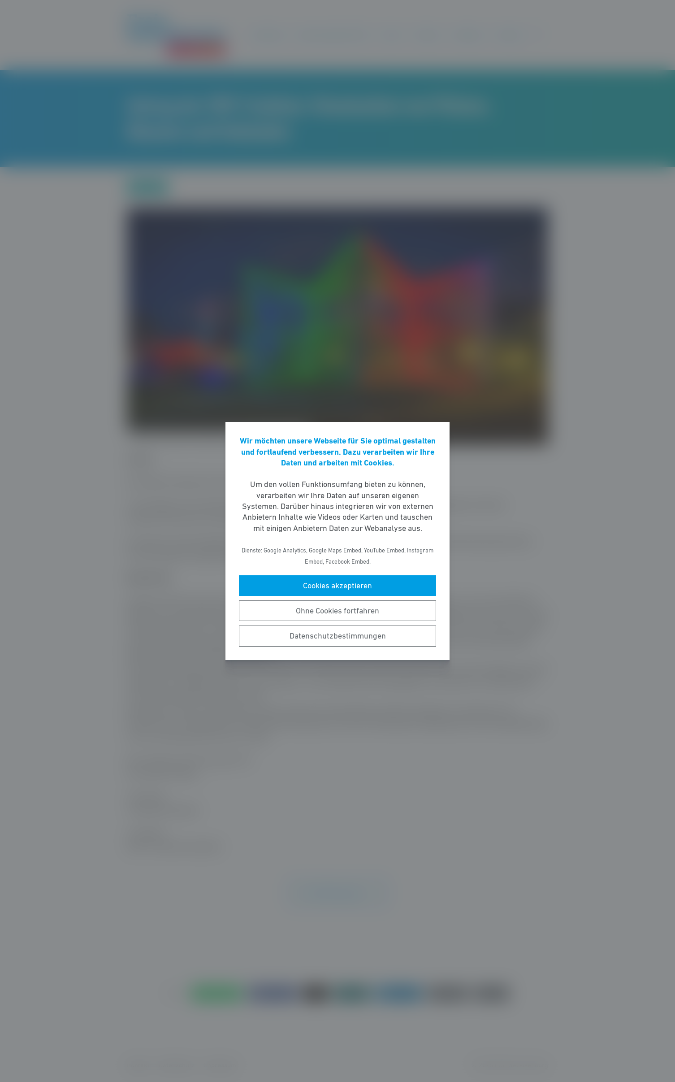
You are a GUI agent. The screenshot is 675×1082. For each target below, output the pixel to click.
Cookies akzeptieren (337, 586)
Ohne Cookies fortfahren (337, 611)
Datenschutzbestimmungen (338, 636)
